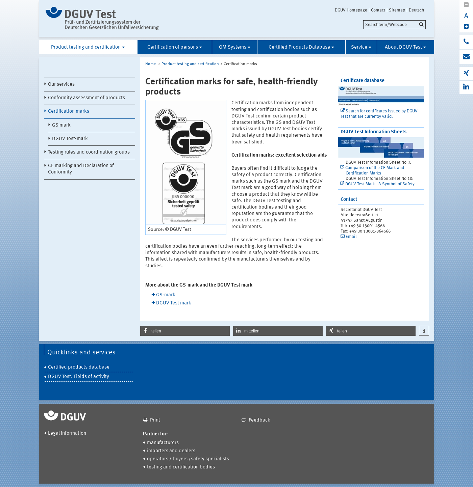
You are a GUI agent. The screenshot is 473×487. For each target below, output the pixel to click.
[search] (394, 24)
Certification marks (68, 111)
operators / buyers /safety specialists (188, 459)
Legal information (67, 433)
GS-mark (165, 295)
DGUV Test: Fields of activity (78, 376)
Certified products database (78, 367)
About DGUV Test (403, 47)
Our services (61, 84)
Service (359, 47)
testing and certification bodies (181, 467)
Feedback (259, 420)
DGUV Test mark (173, 303)
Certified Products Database (299, 47)
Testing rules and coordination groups (89, 152)
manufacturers (163, 442)
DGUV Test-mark (70, 138)
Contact (378, 10)
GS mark (61, 125)
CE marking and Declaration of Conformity (81, 169)
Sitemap (397, 10)
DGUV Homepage (351, 10)
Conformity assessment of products (86, 98)
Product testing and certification (86, 47)
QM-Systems (232, 47)
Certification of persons (172, 47)
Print (155, 420)
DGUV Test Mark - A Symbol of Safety (380, 184)
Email (351, 237)
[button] (185, 331)
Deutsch (416, 10)
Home (150, 64)
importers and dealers (171, 451)
